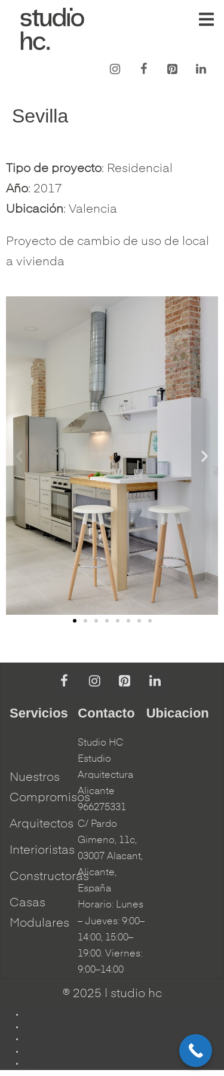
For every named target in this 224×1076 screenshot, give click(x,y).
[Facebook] (143, 70)
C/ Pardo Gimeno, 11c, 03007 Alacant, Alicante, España (110, 857)
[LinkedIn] (201, 70)
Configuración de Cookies (67, 1052)
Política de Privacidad (60, 1027)
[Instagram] (115, 70)
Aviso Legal (43, 1015)
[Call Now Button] (195, 1050)
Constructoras (49, 877)
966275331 (102, 808)
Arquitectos (41, 824)
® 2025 (82, 994)
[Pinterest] (172, 70)
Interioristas (42, 851)
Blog (31, 1064)
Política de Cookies (56, 1039)
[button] (74, 621)
